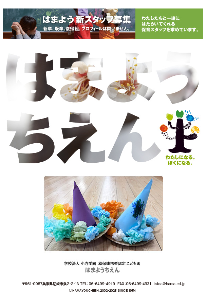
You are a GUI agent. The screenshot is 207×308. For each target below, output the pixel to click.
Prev (8, 213)
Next (198, 213)
